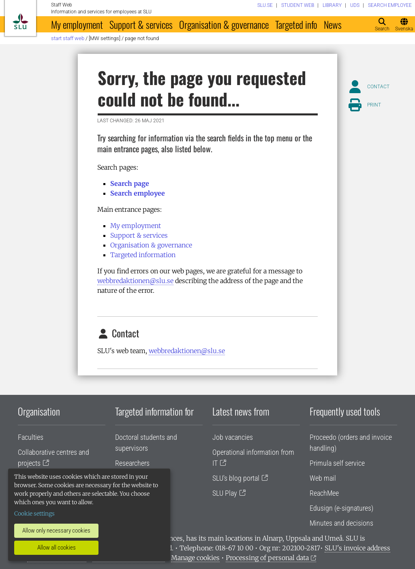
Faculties (30, 437)
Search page (129, 183)
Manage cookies (195, 558)
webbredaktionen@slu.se (135, 281)
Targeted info (296, 24)
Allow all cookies (56, 547)
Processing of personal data (267, 558)
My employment (77, 24)
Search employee (137, 193)
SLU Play (224, 493)
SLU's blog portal (235, 478)
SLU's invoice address (357, 548)
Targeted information (142, 255)
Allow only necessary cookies (56, 530)
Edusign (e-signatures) (341, 508)
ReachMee (324, 493)
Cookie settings (34, 513)
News (333, 24)
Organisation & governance (224, 24)
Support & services (141, 24)
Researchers (132, 463)
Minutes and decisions (341, 523)
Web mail (323, 478)
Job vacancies (232, 437)
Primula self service (337, 463)
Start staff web (67, 38)
